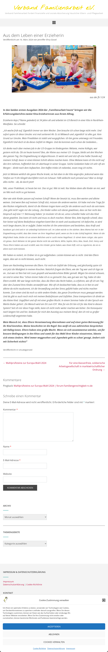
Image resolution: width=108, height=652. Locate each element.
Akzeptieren (54, 628)
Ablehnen (54, 636)
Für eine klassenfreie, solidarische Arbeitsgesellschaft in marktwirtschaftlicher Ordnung (82, 366)
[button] (103, 602)
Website (7, 473)
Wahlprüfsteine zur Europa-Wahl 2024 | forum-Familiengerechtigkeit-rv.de (53, 385)
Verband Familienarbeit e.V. (54, 8)
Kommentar (10, 409)
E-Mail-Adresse (12, 460)
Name (7, 446)
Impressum (70, 650)
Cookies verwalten (54, 643)
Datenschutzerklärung (56, 650)
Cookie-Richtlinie (39, 650)
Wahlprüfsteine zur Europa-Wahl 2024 (24, 363)
